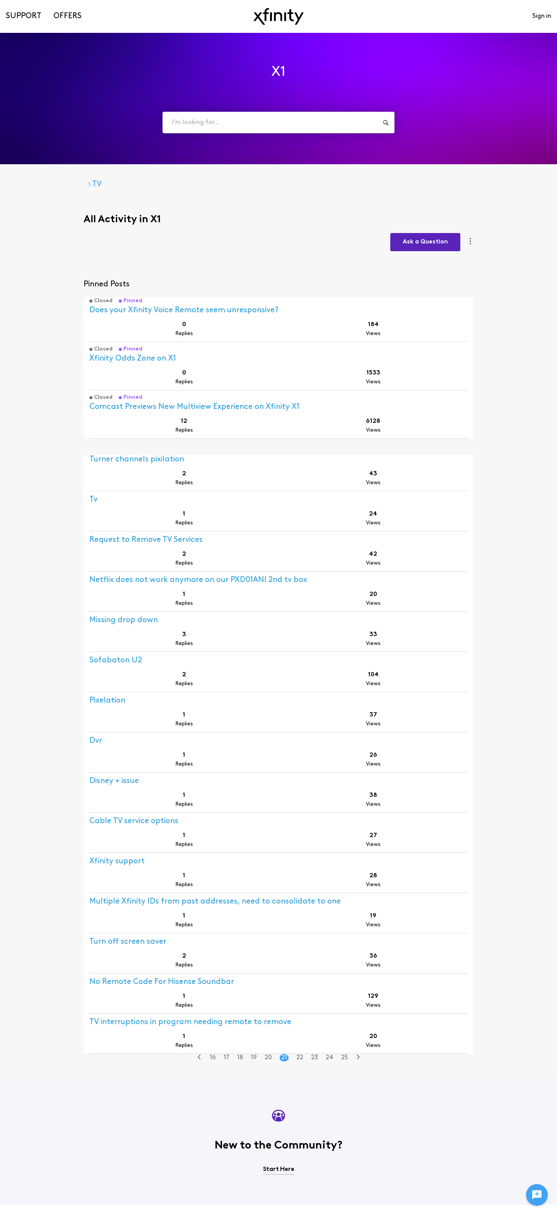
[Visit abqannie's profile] (39, 673)
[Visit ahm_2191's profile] (40, 707)
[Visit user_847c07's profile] (45, 841)
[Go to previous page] (198, 924)
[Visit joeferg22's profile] (40, 438)
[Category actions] (531, 227)
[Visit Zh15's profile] (34, 606)
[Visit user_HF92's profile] (42, 505)
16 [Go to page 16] (212, 924)
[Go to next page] (357, 924)
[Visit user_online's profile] (42, 740)
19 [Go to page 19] (253, 924)
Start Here (278, 1036)
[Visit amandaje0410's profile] (47, 471)
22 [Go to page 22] (299, 924)
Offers (67, 16)
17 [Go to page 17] (226, 924)
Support (23, 16)
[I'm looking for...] (386, 122)
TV (133, 184)
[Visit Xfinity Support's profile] (47, 308)
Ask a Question (486, 226)
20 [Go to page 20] (268, 924)
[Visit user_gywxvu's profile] (44, 908)
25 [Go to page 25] (344, 924)
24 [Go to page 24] (329, 924)
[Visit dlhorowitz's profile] (41, 808)
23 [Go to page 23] (314, 924)
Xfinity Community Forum (69, 184)
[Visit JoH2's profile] (34, 572)
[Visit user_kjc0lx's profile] (42, 639)
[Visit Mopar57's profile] (39, 875)
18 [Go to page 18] (240, 924)
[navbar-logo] (278, 16)
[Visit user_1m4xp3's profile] (45, 539)
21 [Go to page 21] (284, 924)
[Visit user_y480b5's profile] (45, 774)
